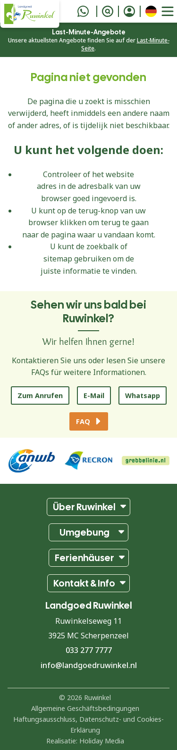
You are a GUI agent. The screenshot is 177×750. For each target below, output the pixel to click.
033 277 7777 (89, 650)
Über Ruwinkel (84, 507)
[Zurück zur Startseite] (29, 14)
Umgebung (84, 532)
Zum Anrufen (40, 395)
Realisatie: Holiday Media (85, 740)
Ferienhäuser (84, 558)
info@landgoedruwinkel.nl (89, 665)
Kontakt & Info (84, 583)
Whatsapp (142, 395)
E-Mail (94, 395)
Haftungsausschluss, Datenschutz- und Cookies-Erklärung (88, 724)
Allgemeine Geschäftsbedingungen (85, 708)
